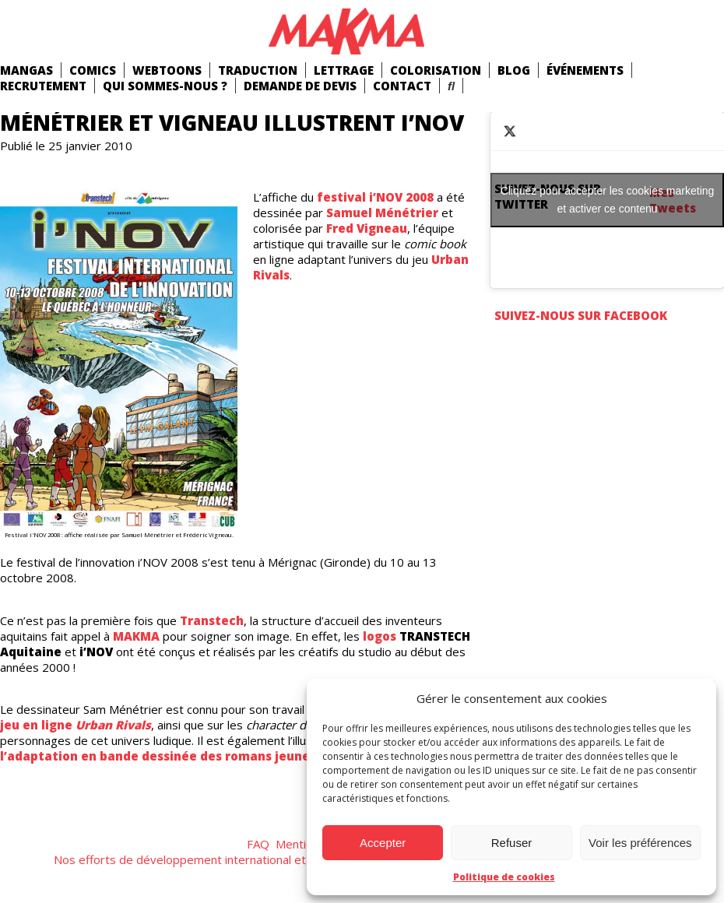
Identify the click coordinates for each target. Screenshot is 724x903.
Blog (513, 70)
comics (92, 70)
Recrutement (43, 85)
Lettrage (344, 70)
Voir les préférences (640, 842)
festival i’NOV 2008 (375, 197)
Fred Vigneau (366, 228)
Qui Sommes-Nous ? (165, 85)
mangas (26, 70)
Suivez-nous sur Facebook (580, 315)
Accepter (383, 842)
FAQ (258, 844)
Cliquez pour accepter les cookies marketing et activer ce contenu (608, 199)
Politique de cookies (504, 877)
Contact (402, 85)
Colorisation (435, 70)
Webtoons (167, 70)
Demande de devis (300, 85)
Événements (585, 70)
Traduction (257, 70)
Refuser (511, 842)
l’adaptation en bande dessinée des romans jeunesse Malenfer (195, 756)
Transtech (212, 620)
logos (379, 636)
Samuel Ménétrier (382, 212)
